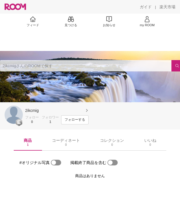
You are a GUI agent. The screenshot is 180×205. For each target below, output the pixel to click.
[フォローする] (75, 119)
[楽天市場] (167, 6)
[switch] (56, 162)
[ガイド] (146, 6)
